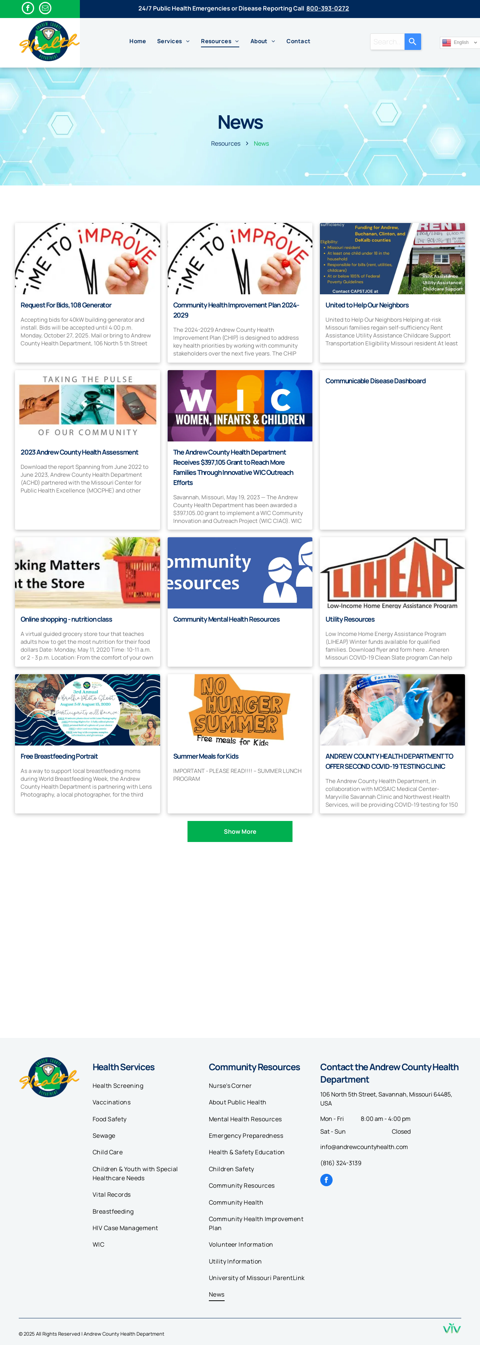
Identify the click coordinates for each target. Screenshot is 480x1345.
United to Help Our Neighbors (367, 304)
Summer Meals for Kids (205, 756)
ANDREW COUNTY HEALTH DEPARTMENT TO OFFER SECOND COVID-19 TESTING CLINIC (389, 761)
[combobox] (387, 41)
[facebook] (28, 9)
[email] (45, 9)
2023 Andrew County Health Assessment (79, 451)
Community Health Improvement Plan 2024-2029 (236, 309)
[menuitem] (138, 41)
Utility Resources (350, 619)
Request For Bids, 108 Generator (66, 304)
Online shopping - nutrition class (66, 619)
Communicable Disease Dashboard (375, 380)
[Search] (413, 41)
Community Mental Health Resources (226, 619)
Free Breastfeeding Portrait (59, 756)
